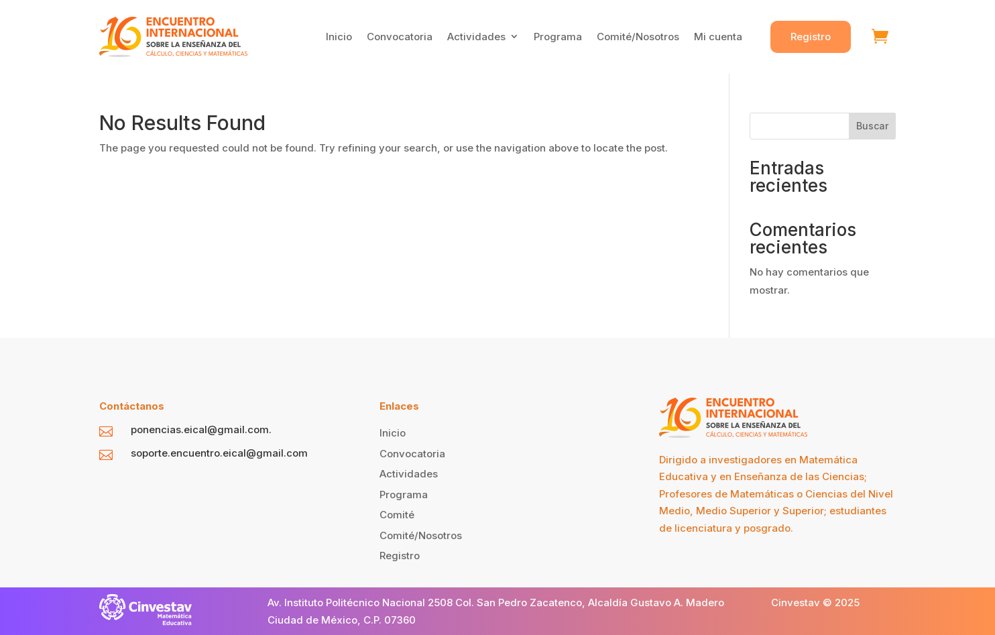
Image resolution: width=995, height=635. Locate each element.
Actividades (476, 36)
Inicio (339, 36)
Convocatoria (399, 36)
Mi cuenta (718, 36)
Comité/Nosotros (638, 36)
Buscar (872, 125)
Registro (811, 36)
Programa (558, 36)
